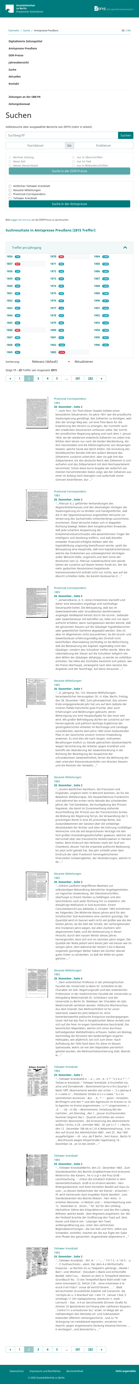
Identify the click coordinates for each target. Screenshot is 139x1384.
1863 (10, 308)
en (129, 30)
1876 (53, 300)
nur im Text (84, 161)
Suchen (126, 135)
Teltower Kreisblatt (25, 198)
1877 (53, 308)
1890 (97, 300)
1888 (97, 286)
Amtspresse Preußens (23, 48)
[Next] (101, 378)
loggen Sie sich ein (20, 219)
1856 (10, 256)
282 (90, 378)
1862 (10, 300)
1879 (53, 322)
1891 (97, 308)
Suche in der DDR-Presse (69, 171)
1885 (97, 263)
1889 (97, 293)
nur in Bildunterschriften (92, 165)
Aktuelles (15, 76)
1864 (10, 315)
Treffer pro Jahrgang (26, 248)
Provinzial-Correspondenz (29, 194)
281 (77, 378)
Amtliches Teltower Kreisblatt (31, 186)
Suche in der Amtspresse (69, 204)
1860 (10, 286)
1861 (10, 293)
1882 (53, 345)
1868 (10, 345)
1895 (97, 337)
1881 (53, 337)
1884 (97, 256)
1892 (97, 315)
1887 (97, 278)
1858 (10, 271)
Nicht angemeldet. (126, 1371)
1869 (10, 352)
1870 (53, 256)
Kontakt (14, 83)
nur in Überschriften (90, 157)
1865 (10, 322)
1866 (10, 330)
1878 (53, 315)
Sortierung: (13, 361)
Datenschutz (17, 1371)
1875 (53, 293)
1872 (53, 271)
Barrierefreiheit (75, 1371)
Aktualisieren (84, 362)
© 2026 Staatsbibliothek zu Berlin (46, 1377)
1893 (97, 322)
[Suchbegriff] (62, 135)
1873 (53, 278)
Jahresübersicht (19, 62)
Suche (26, 30)
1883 (53, 352)
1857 (10, 263)
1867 (10, 337)
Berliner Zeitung (23, 157)
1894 (97, 330)
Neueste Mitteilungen (27, 190)
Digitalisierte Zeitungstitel (25, 41)
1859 (10, 278)
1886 (97, 271)
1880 (53, 330)
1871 (53, 263)
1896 (97, 345)
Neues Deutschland (25, 165)
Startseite (13, 30)
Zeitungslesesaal (19, 104)
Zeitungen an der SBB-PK (25, 97)
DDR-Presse (16, 55)
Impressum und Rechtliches (45, 1371)
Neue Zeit (19, 161)
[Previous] (10, 378)
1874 (53, 286)
